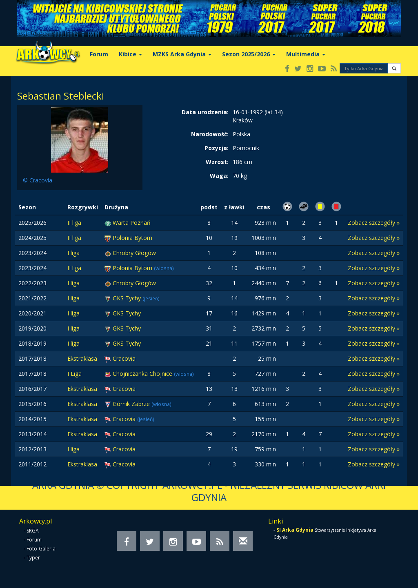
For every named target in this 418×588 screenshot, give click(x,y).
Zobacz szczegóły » (374, 222)
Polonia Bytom (132, 238)
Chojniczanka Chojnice (143, 373)
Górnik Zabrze (132, 404)
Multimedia (305, 54)
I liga (73, 253)
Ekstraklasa (82, 358)
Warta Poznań (132, 222)
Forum (99, 54)
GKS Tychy (127, 298)
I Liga (74, 373)
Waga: (219, 176)
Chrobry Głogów (134, 253)
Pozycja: (217, 148)
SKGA (33, 530)
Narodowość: (210, 134)
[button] (394, 68)
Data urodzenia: (205, 112)
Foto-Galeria (41, 548)
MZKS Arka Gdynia (182, 54)
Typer (33, 557)
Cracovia (124, 358)
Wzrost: (217, 162)
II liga (74, 222)
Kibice (130, 54)
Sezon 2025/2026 (249, 54)
